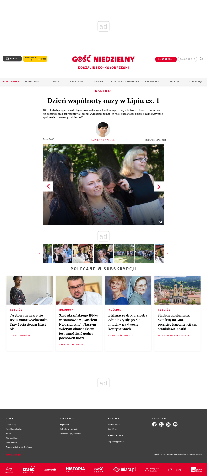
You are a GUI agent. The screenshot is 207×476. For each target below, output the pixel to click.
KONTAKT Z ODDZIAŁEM (125, 81)
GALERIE (99, 81)
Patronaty (152, 81)
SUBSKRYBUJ (166, 59)
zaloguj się (187, 59)
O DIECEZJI (196, 81)
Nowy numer (11, 81)
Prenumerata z (31, 58)
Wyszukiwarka (201, 59)
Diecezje (174, 81)
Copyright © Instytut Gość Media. (165, 454)
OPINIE (55, 81)
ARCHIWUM (76, 81)
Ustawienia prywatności (70, 433)
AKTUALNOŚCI (33, 81)
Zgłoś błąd (13, 454)
